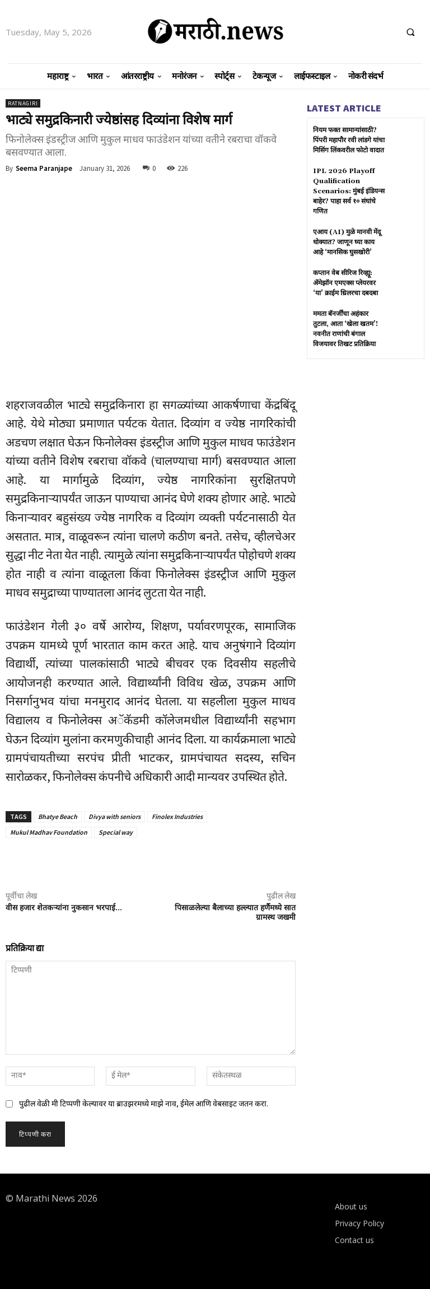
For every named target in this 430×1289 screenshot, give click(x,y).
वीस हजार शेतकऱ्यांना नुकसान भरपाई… (64, 908)
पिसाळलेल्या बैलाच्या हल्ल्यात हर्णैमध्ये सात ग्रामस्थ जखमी (235, 913)
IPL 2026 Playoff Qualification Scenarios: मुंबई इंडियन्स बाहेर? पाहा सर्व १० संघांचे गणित (349, 191)
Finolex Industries (177, 816)
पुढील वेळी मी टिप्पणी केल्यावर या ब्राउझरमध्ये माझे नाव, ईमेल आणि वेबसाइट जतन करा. (143, 1104)
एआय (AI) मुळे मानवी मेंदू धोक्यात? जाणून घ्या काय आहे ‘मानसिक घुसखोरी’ (347, 242)
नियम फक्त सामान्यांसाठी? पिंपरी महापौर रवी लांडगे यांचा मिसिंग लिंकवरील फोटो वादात (349, 140)
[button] (410, 32)
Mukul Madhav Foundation (48, 832)
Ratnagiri (23, 103)
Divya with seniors (114, 816)
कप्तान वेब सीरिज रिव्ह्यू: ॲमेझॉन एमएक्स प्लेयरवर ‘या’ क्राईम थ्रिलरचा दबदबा (345, 283)
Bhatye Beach (57, 816)
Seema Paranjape (44, 168)
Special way (116, 832)
